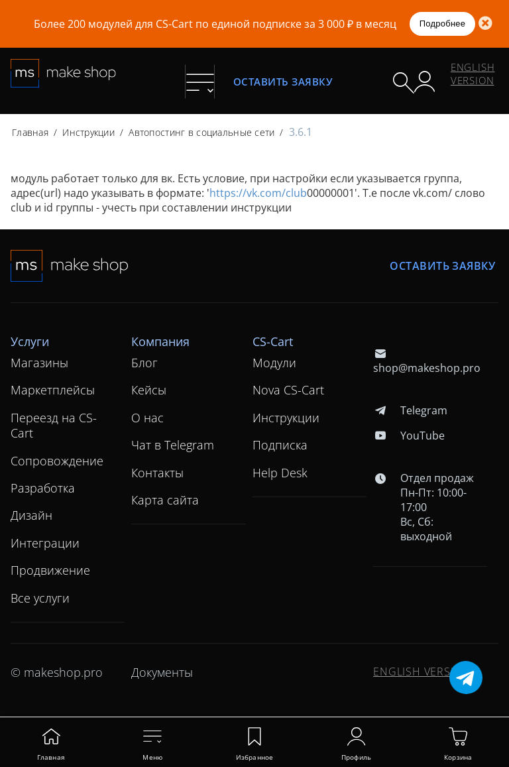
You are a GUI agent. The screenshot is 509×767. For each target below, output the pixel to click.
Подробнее (443, 24)
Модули (274, 363)
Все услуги (40, 598)
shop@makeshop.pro (427, 360)
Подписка (280, 445)
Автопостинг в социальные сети (201, 132)
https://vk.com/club (258, 193)
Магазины (39, 363)
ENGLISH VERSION (473, 73)
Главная (30, 132)
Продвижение (50, 570)
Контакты (157, 473)
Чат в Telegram (172, 445)
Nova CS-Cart (288, 390)
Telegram (410, 410)
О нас (147, 418)
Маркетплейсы (53, 390)
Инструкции (88, 132)
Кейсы (148, 390)
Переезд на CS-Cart (54, 425)
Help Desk (280, 473)
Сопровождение (57, 461)
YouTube (408, 435)
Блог (144, 363)
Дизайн (31, 515)
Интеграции (45, 543)
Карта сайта (165, 500)
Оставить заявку (283, 81)
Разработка (43, 488)
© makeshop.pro (57, 672)
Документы (162, 672)
